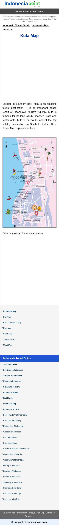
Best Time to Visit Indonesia (15, 415)
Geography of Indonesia (13, 460)
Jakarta (41, 11)
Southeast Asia (9, 513)
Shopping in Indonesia (12, 482)
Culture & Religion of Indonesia (16, 449)
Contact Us (50, 513)
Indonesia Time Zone (12, 488)
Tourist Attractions (22, 11)
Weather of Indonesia (12, 432)
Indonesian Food (10, 443)
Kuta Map (7, 328)
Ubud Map (7, 345)
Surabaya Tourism (11, 387)
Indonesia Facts (10, 437)
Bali (34, 11)
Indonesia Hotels (10, 392)
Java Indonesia (10, 364)
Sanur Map (8, 334)
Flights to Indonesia (12, 381)
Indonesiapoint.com (36, 522)
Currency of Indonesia (12, 454)
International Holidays (26, 513)
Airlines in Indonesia (12, 376)
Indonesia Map (40, 25)
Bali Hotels (8, 398)
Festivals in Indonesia (13, 370)
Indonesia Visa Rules (12, 499)
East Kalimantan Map (12, 322)
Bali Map (7, 317)
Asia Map (40, 513)
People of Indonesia (11, 477)
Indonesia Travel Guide (16, 25)
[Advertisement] (29, 70)
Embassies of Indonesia (13, 426)
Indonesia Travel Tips (12, 494)
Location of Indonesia (12, 471)
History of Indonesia (11, 465)
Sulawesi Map (9, 339)
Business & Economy (12, 421)
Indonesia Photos (11, 409)
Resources (29, 516)
